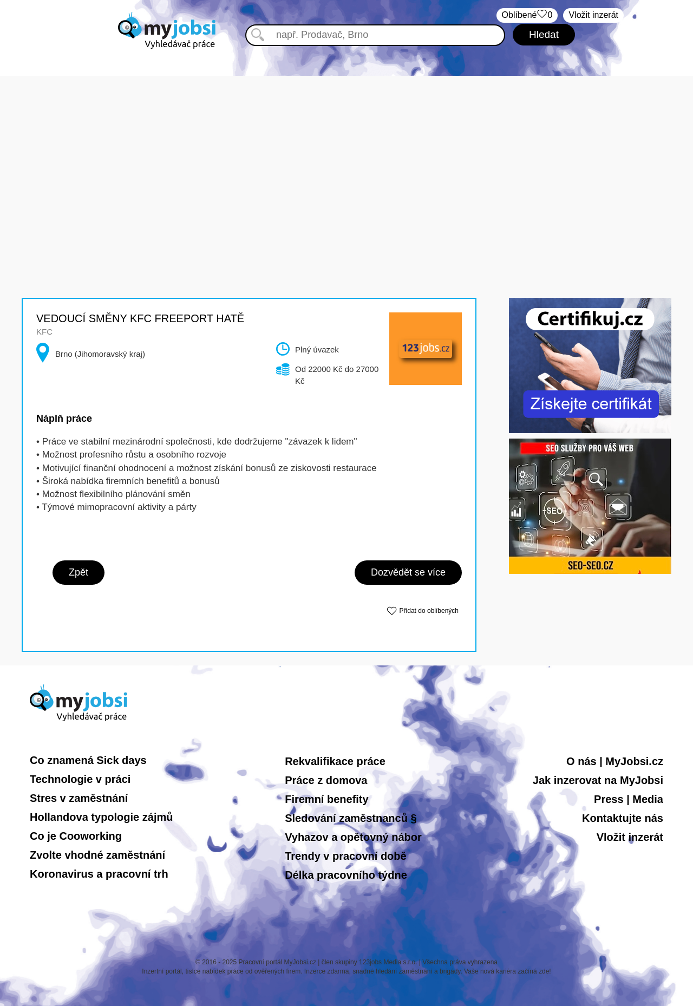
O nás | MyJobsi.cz (614, 761)
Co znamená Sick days (88, 760)
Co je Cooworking (76, 836)
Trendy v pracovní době (346, 856)
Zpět (78, 572)
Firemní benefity (326, 799)
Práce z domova (326, 780)
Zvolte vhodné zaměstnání (97, 855)
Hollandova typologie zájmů (101, 817)
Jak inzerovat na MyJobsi (598, 780)
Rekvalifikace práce (335, 761)
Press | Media (628, 799)
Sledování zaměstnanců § (350, 818)
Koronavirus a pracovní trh (99, 874)
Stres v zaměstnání (79, 798)
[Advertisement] (346, 151)
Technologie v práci (80, 779)
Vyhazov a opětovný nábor (353, 837)
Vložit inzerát (593, 14)
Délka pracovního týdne (346, 875)
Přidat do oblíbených (429, 611)
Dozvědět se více (408, 572)
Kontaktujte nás (622, 818)
